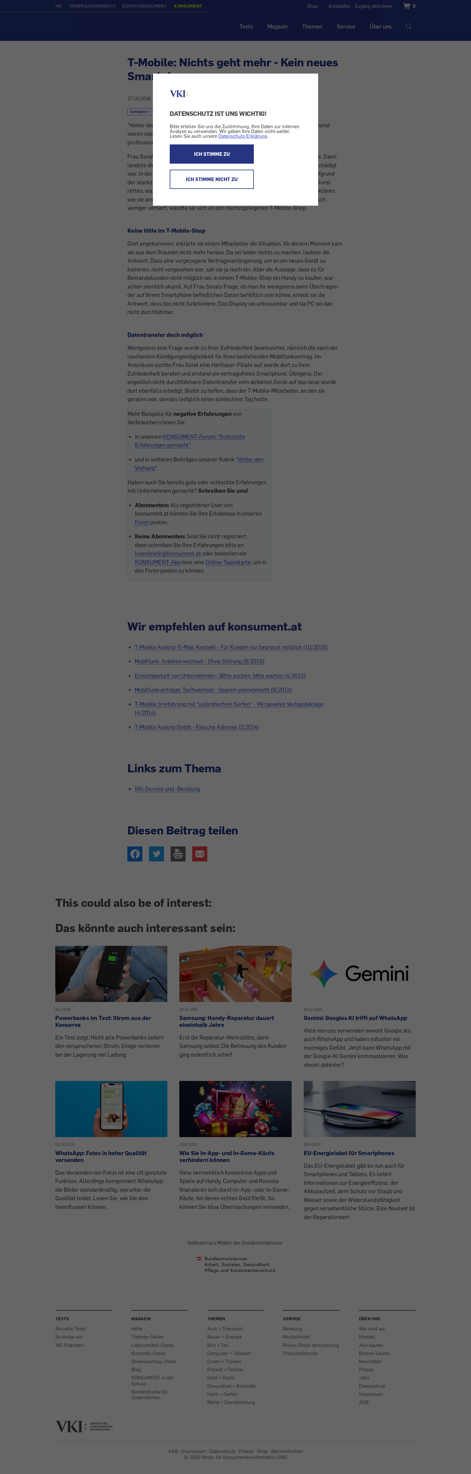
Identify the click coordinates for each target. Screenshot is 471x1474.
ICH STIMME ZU (212, 154)
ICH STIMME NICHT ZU (212, 179)
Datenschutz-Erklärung (242, 136)
